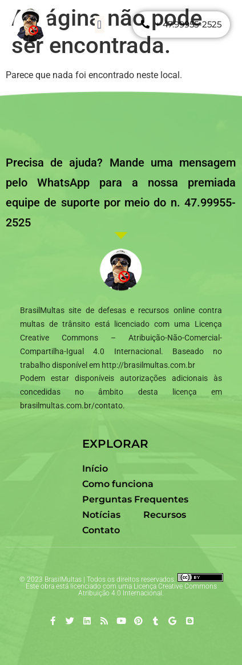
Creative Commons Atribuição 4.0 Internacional (147, 589)
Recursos (164, 514)
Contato (101, 530)
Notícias (101, 514)
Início (95, 468)
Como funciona (118, 484)
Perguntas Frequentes (135, 499)
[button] (99, 24)
